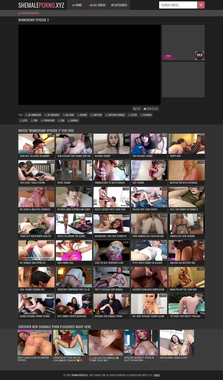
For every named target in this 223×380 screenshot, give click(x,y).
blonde (82, 115)
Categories (119, 5)
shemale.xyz (41, 5)
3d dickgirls (52, 115)
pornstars (47, 120)
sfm (61, 120)
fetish (132, 115)
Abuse (157, 375)
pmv (34, 120)
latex (23, 120)
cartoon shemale (115, 115)
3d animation (33, 115)
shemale (73, 120)
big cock (68, 115)
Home (77, 5)
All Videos (98, 5)
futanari (146, 115)
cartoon (96, 115)
